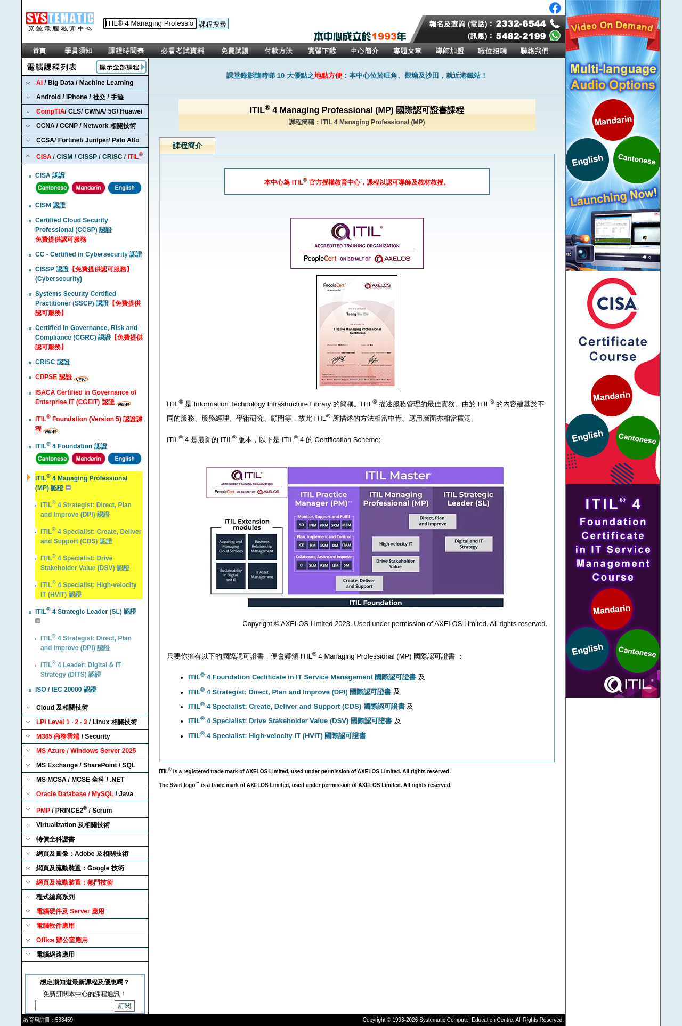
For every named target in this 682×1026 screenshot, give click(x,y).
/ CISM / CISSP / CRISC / (89, 156)
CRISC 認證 (52, 362)
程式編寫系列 (55, 897)
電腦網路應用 (55, 954)
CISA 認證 (50, 175)
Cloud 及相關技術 (62, 707)
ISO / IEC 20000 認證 (65, 689)
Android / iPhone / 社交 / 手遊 (80, 97)
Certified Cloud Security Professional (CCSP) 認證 (73, 230)
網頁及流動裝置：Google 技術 (80, 868)
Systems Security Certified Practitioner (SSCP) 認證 (88, 303)
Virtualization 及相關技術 (73, 825)
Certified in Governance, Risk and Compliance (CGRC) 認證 (89, 337)
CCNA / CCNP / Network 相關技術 (86, 126)
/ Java (84, 794)
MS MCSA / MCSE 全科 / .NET (80, 779)
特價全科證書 (55, 839)
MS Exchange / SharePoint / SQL (85, 765)
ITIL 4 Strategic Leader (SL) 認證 (85, 611)
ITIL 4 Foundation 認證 (71, 446)
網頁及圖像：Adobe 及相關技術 (82, 853)
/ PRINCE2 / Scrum (74, 809)
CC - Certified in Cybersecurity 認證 (88, 254)
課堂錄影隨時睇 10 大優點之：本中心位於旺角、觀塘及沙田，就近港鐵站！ (357, 75)
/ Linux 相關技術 (86, 722)
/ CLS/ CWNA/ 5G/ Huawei (89, 111)
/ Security (73, 736)
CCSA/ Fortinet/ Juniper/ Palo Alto (88, 140)
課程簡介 (187, 145)
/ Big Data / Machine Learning (85, 82)
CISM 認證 (50, 205)
